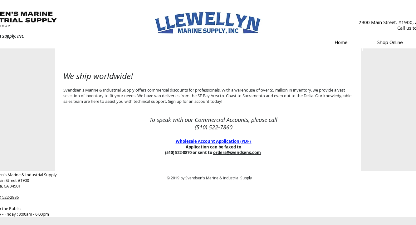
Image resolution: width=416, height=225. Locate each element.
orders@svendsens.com (237, 152)
